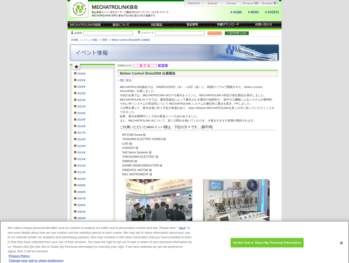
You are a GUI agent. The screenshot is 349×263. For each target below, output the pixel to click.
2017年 (81, 132)
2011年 (81, 172)
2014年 (81, 152)
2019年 (81, 119)
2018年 (81, 126)
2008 (104, 40)
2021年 (81, 106)
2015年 (81, 146)
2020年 (81, 113)
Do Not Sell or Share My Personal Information (267, 245)
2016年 (81, 139)
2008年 (81, 192)
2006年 (81, 205)
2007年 (81, 198)
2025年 (81, 80)
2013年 (81, 159)
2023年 (81, 93)
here (182, 230)
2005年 (81, 211)
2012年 (81, 165)
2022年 (81, 100)
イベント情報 (90, 40)
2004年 (81, 218)
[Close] (341, 245)
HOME (74, 40)
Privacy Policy (19, 258)
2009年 (81, 185)
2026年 (81, 73)
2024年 (81, 86)
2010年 (81, 178)
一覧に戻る (124, 80)
